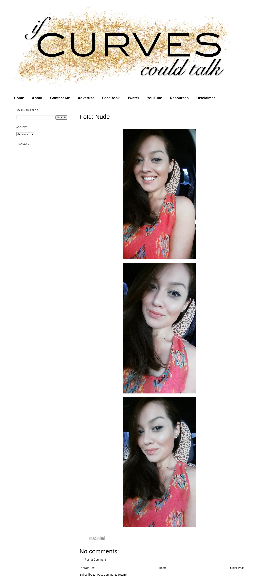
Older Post (237, 568)
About (37, 98)
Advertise (86, 98)
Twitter (133, 98)
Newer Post (88, 568)
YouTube (154, 98)
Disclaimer (205, 98)
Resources (179, 98)
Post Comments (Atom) (112, 574)
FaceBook (111, 98)
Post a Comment (95, 559)
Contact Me (60, 98)
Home (19, 98)
